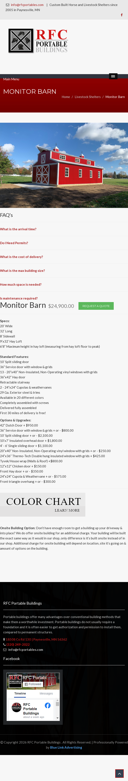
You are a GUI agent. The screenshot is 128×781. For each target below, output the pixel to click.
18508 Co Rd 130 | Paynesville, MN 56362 (36, 639)
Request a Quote (96, 306)
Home (66, 97)
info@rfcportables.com (27, 5)
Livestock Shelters (88, 97)
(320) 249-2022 (18, 644)
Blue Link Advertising (66, 747)
